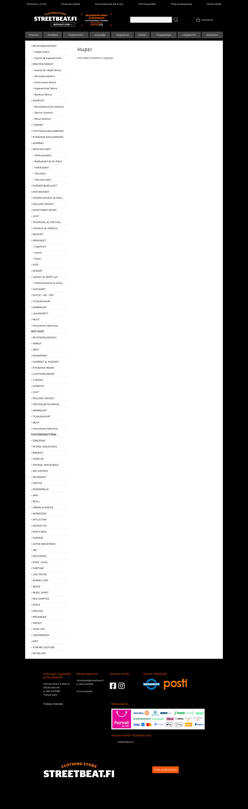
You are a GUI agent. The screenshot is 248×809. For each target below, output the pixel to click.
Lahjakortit (189, 34)
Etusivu (34, 34)
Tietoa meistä (53, 704)
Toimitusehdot (147, 4)
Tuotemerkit (75, 34)
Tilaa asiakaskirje (181, 4)
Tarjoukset (122, 34)
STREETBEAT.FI (126, 742)
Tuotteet (53, 34)
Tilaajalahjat (163, 34)
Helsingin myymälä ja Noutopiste (57, 675)
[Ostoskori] (205, 20)
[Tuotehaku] (151, 19)
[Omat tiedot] (214, 4)
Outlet (142, 34)
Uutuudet (100, 34)
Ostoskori (212, 34)
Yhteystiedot (50, 694)
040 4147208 (53, 691)
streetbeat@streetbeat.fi (90, 680)
